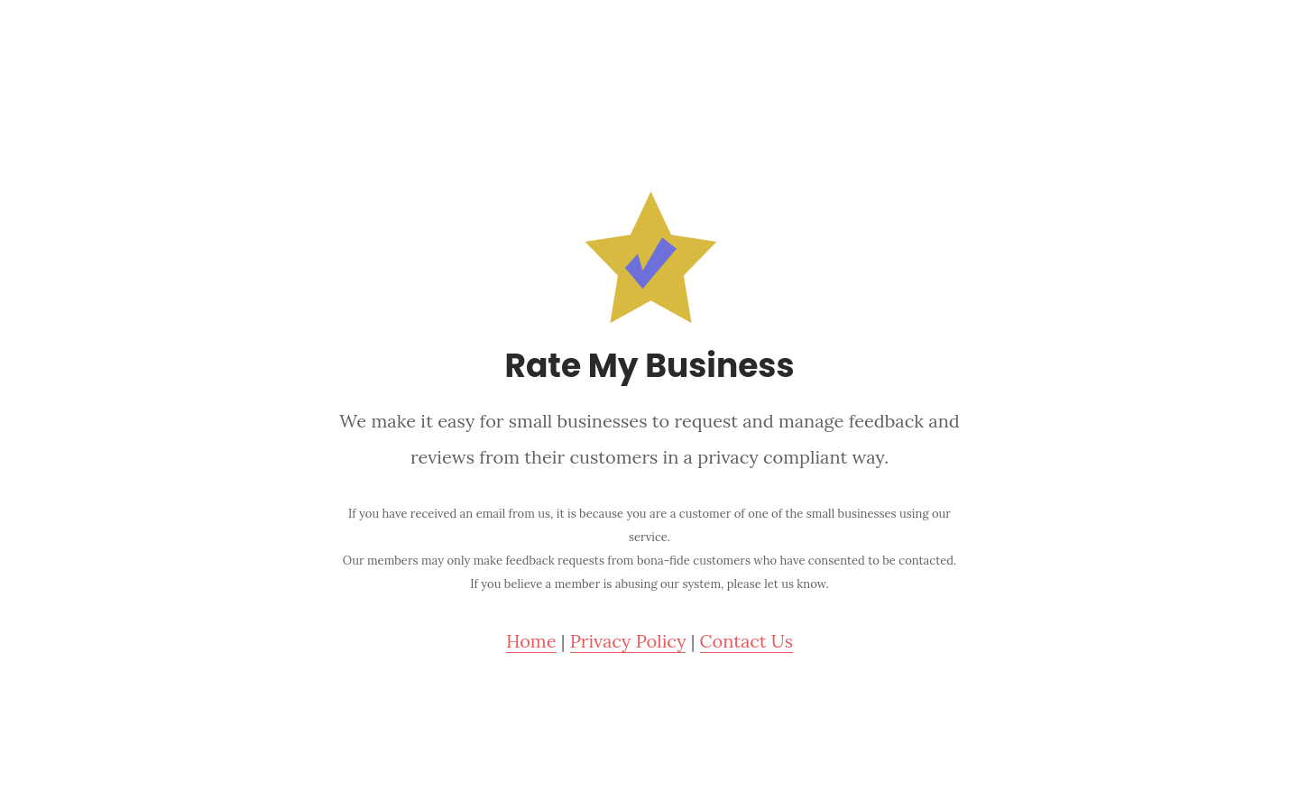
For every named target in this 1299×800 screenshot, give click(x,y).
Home (531, 641)
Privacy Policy (628, 641)
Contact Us (746, 641)
